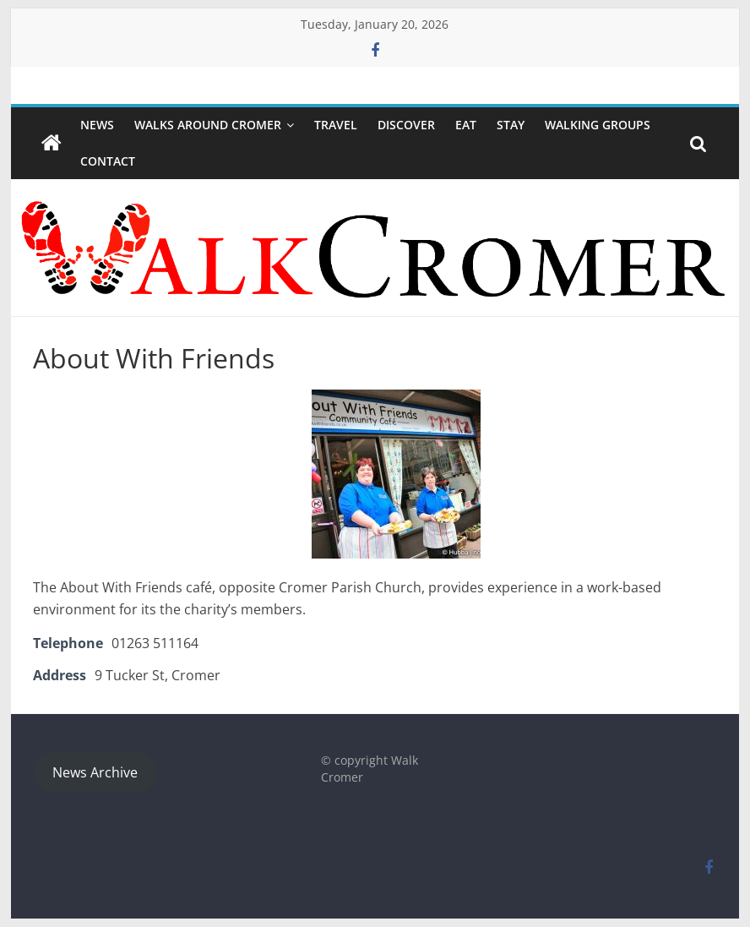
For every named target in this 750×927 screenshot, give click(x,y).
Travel (335, 125)
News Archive (95, 772)
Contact (107, 161)
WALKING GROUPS (597, 125)
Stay (510, 125)
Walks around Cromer (207, 125)
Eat (465, 125)
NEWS (97, 125)
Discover (406, 125)
